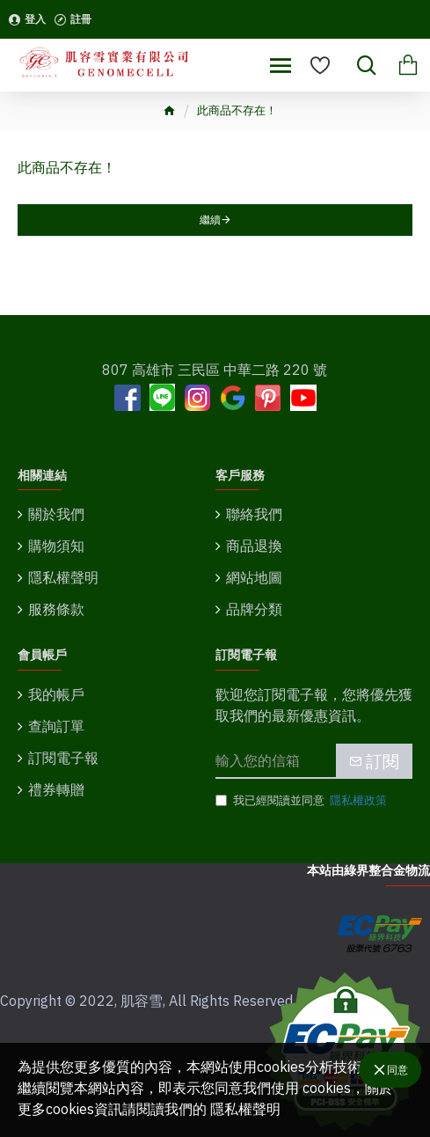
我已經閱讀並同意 (302, 801)
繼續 (210, 219)
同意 (397, 1069)
